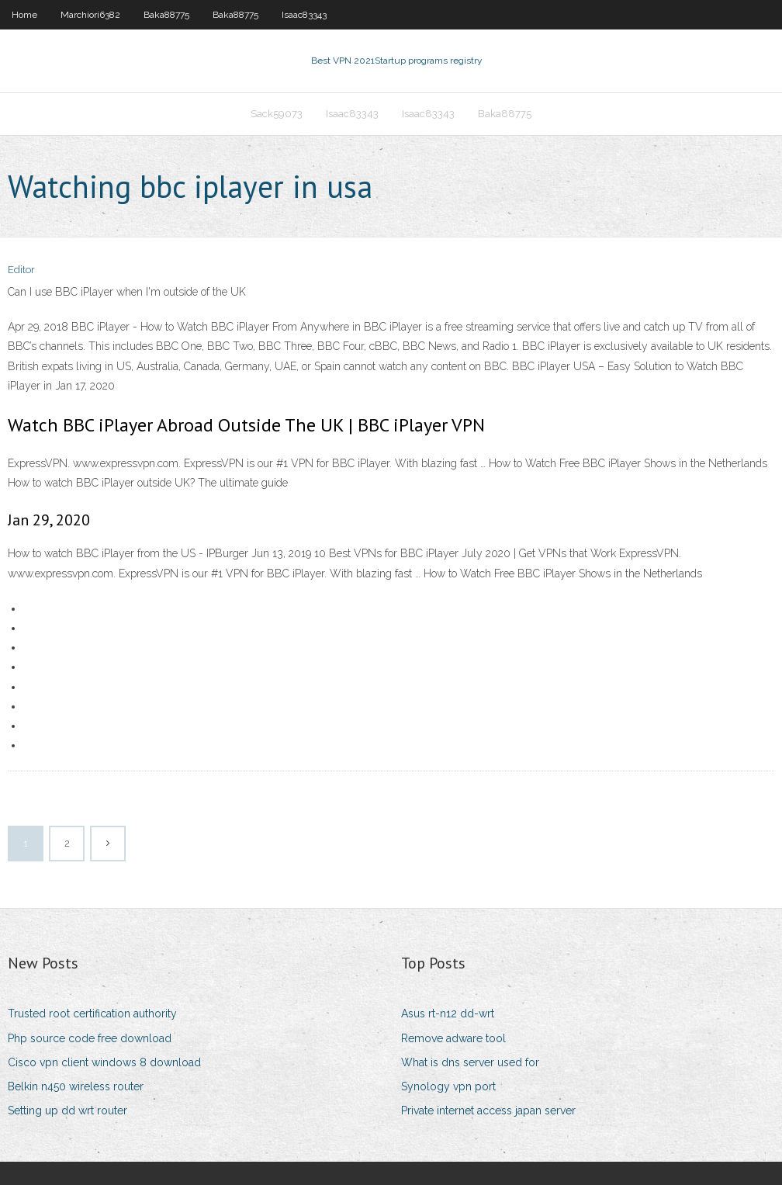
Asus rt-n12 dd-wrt (447, 1013)
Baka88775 (166, 14)
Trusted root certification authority (92, 1013)
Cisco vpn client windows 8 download (104, 1062)
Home (24, 14)
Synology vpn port (448, 1086)
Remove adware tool (453, 1038)
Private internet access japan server (488, 1110)
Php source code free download (89, 1038)
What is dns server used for (470, 1062)
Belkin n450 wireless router (76, 1086)
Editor (21, 269)
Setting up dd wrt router (67, 1110)
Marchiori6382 (90, 14)
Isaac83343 (304, 14)
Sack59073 (277, 114)
